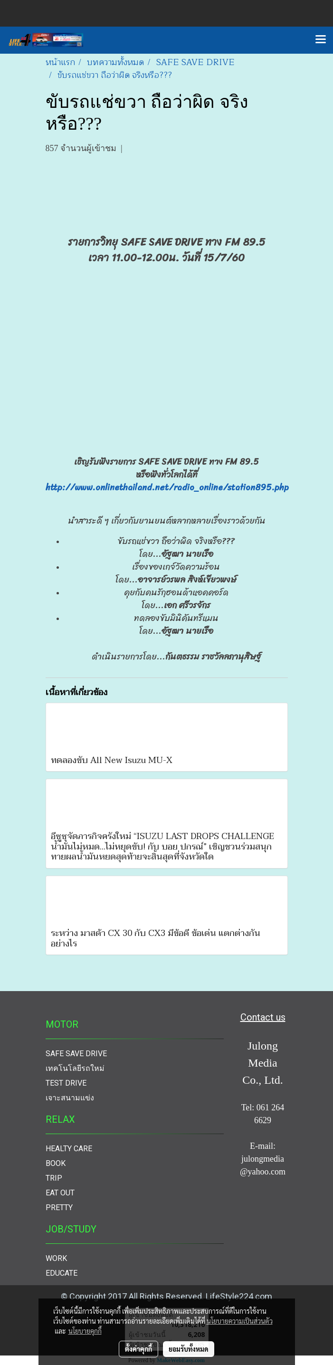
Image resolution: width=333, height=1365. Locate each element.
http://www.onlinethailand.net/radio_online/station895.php (167, 487)
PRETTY (59, 1207)
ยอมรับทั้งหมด (189, 1349)
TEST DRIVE (66, 1083)
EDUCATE (61, 1273)
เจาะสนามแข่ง (70, 1097)
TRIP (54, 1178)
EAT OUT (60, 1192)
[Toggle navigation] (320, 39)
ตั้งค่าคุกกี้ (138, 1349)
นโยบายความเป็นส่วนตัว (240, 1321)
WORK (56, 1258)
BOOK (56, 1163)
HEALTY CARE (69, 1148)
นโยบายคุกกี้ (85, 1331)
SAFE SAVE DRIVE (76, 1053)
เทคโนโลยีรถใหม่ (75, 1068)
